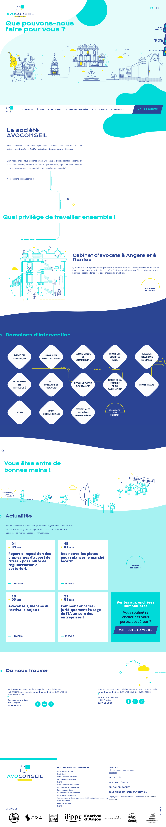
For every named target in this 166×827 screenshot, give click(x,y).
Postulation (99, 109)
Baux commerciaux (65, 790)
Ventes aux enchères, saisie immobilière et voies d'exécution (82, 798)
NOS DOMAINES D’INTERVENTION (73, 767)
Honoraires (55, 109)
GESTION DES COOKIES (119, 787)
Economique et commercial (68, 787)
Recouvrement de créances (68, 792)
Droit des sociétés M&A (66, 795)
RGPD (59, 782)
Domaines (27, 109)
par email (113, 772)
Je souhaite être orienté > (114, 412)
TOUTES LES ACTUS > (135, 566)
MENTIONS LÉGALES (118, 782)
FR (151, 8)
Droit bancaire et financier (68, 785)
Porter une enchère (77, 109)
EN (158, 8)
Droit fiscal (61, 774)
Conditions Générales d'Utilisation (128, 792)
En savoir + (18, 584)
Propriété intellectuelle (66, 779)
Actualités (117, 109)
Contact (113, 767)
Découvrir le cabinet (150, 289)
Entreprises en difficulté (67, 777)
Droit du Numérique (65, 771)
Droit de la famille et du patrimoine (64, 802)
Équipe (40, 109)
